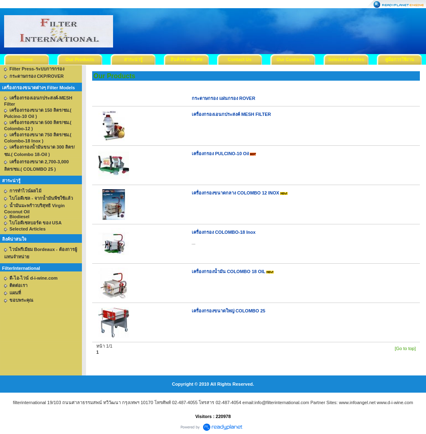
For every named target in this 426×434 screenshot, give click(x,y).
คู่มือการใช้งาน (399, 59)
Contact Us (240, 59)
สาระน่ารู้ (133, 59)
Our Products (80, 59)
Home (26, 59)
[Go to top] (405, 348)
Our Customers (292, 59)
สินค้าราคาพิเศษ (186, 59)
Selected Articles (346, 59)
